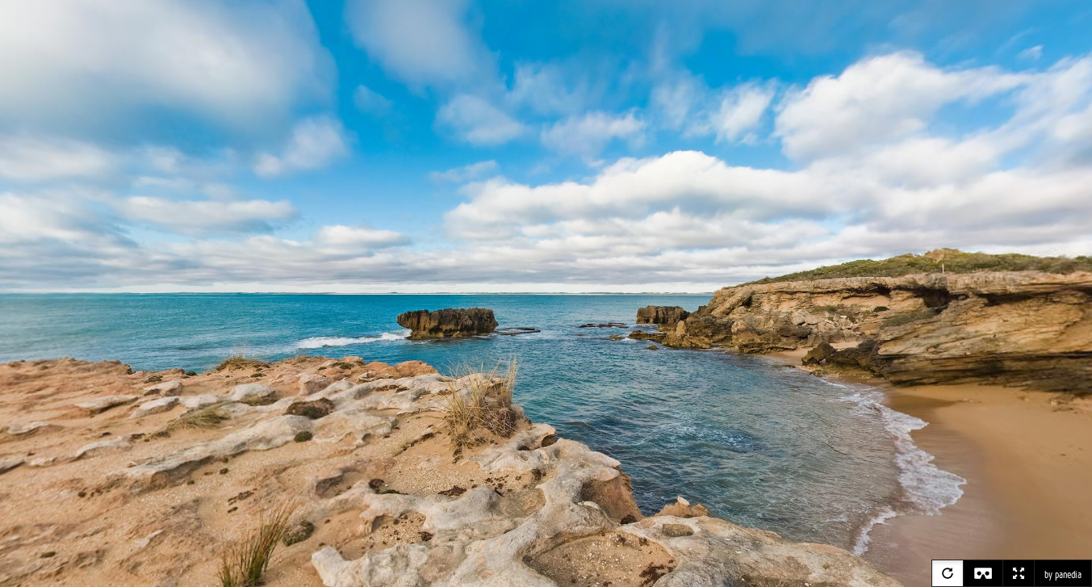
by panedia (1063, 575)
